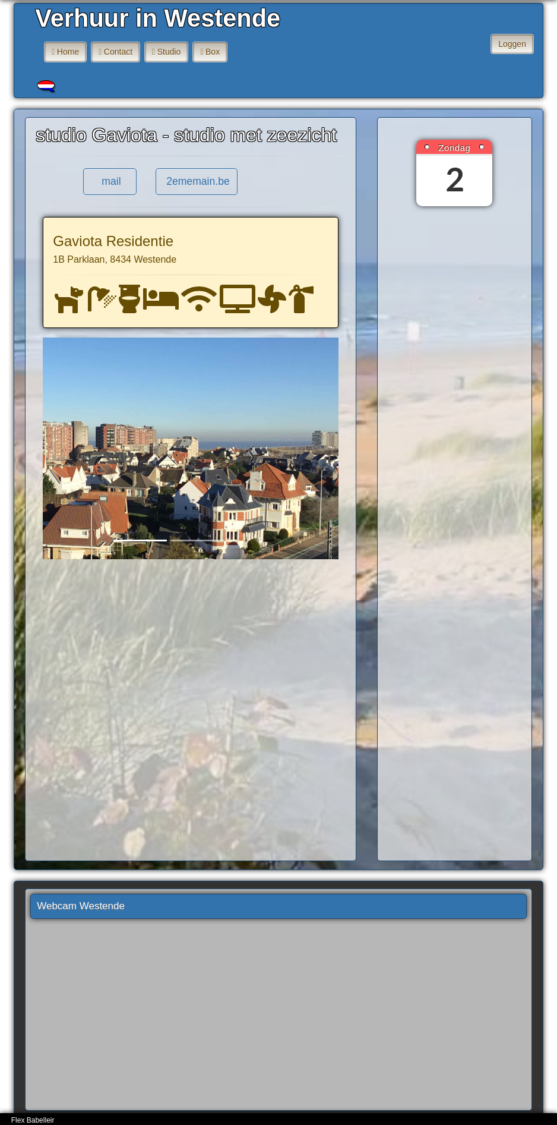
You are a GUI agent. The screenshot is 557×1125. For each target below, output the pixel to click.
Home (68, 51)
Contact (118, 51)
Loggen (512, 44)
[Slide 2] (197, 540)
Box (212, 51)
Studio (169, 51)
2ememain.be (196, 181)
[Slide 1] (140, 540)
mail (110, 181)
